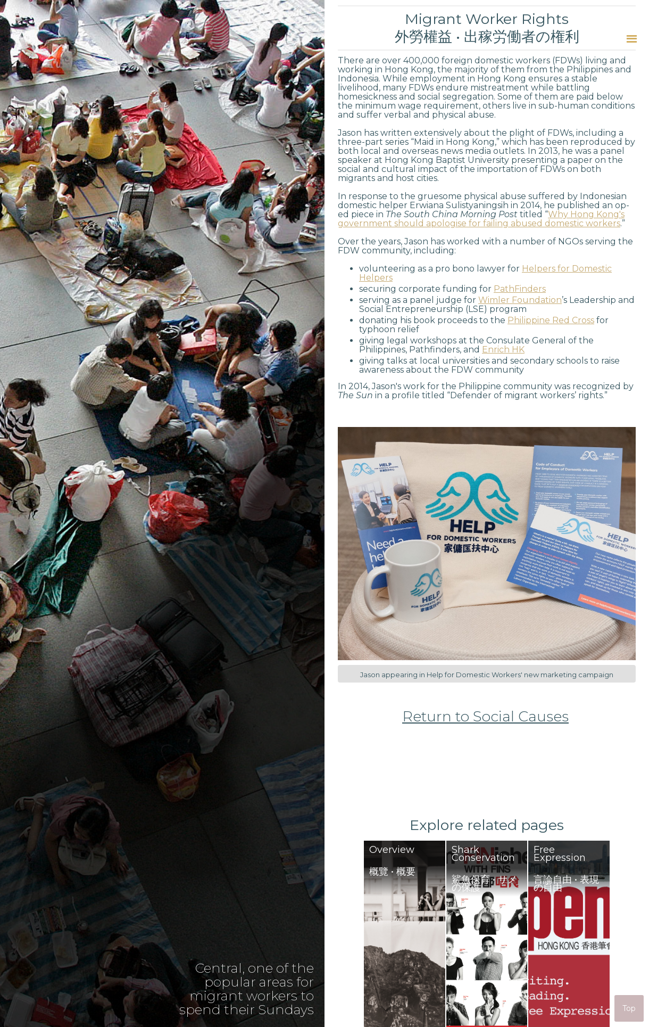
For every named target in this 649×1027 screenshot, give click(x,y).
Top (629, 1008)
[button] (631, 38)
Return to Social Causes (485, 716)
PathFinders (520, 289)
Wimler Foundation (520, 300)
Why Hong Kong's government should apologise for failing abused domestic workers (481, 218)
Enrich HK (503, 349)
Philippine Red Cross (550, 320)
